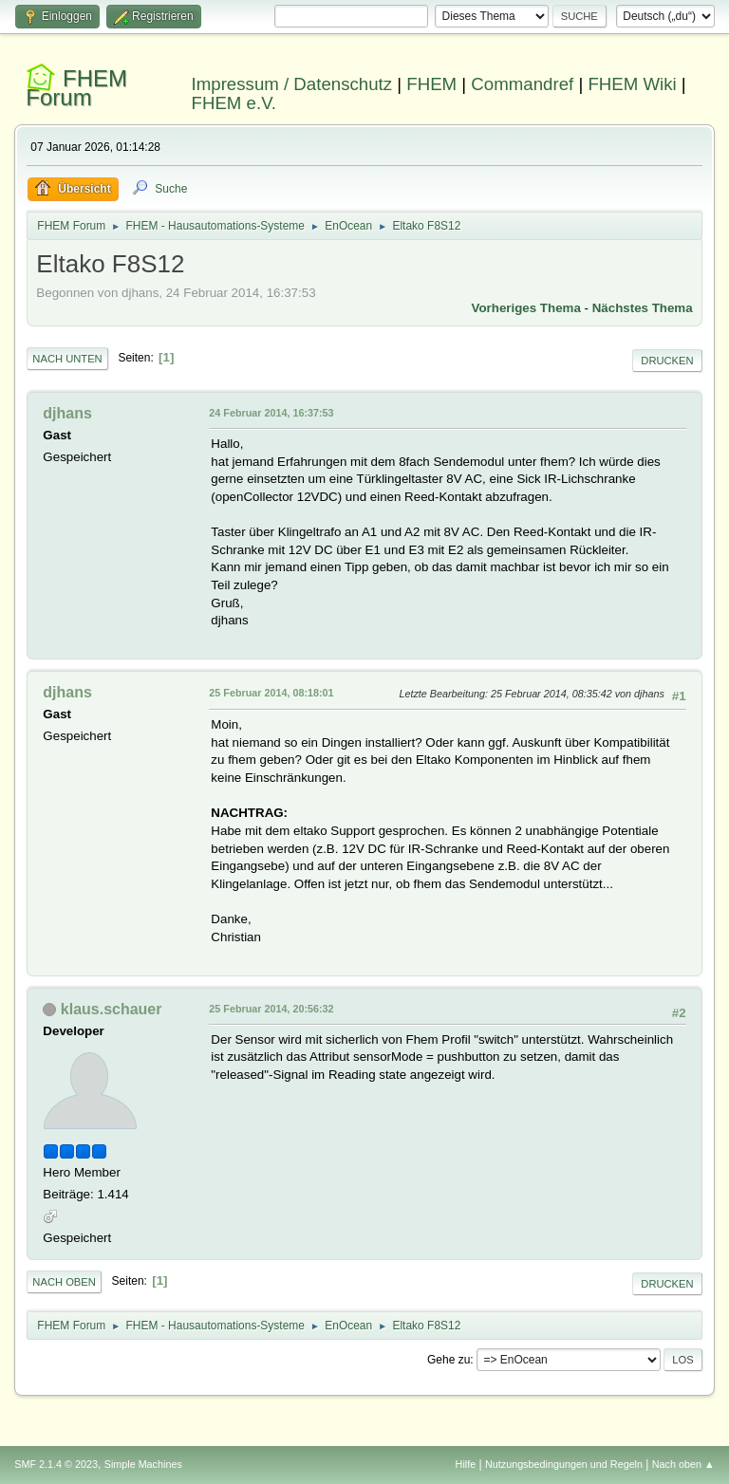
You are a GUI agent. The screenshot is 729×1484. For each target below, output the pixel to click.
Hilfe (466, 1464)
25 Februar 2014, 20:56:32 (271, 1008)
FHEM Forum (76, 87)
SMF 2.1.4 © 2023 (56, 1464)
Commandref (522, 84)
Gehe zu (448, 1359)
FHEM (431, 84)
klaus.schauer (111, 1009)
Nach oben (64, 1282)
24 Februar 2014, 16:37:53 (271, 412)
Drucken (667, 360)
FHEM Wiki (632, 84)
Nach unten (67, 358)
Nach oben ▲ (683, 1464)
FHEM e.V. (234, 103)
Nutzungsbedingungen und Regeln (564, 1464)
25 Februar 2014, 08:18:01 (271, 692)
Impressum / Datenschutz (292, 84)
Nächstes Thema (642, 308)
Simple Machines (143, 1464)
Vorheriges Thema (526, 308)
